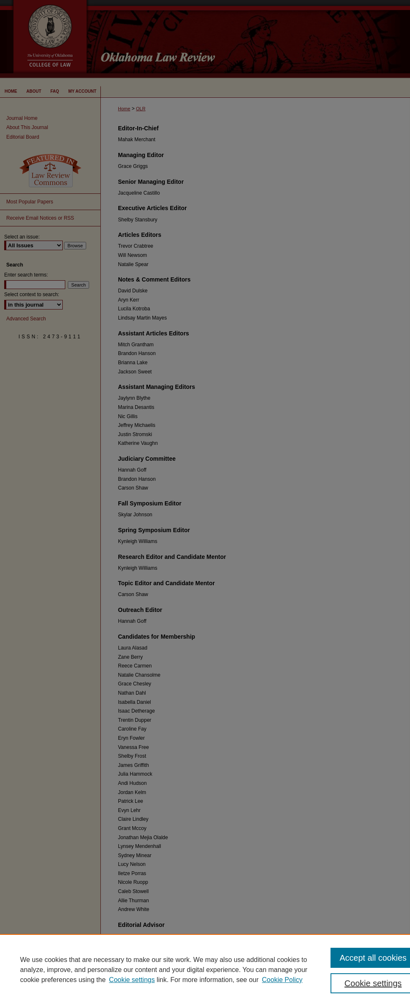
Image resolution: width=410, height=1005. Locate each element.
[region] (205, 969)
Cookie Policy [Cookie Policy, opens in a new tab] (282, 979)
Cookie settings (132, 979)
